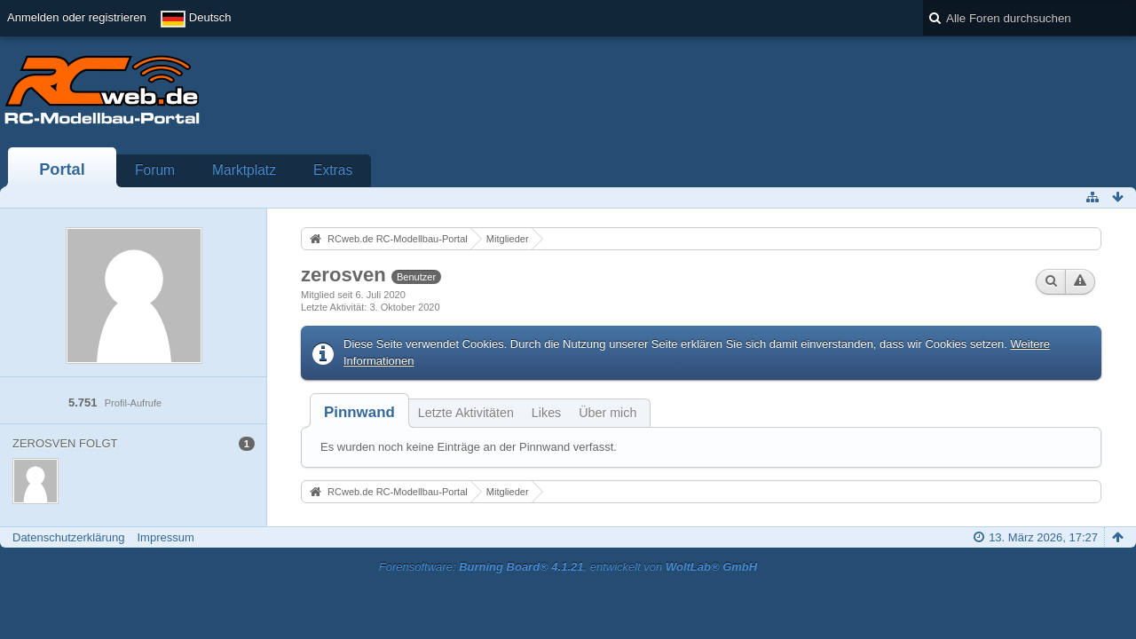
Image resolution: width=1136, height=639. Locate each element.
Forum (155, 170)
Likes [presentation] (546, 413)
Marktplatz (244, 170)
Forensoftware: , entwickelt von (568, 566)
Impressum (165, 537)
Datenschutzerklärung (68, 537)
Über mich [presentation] (607, 413)
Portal (62, 169)
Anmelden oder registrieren (76, 17)
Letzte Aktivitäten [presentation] (466, 413)
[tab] (359, 412)
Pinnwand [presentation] (359, 412)
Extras (332, 170)
